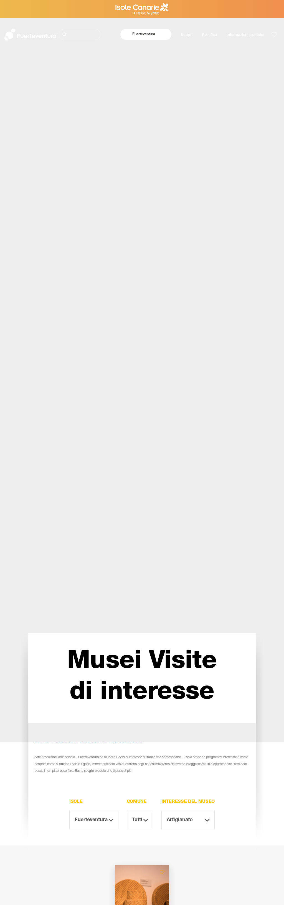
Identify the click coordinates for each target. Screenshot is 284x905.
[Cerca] (80, 34)
